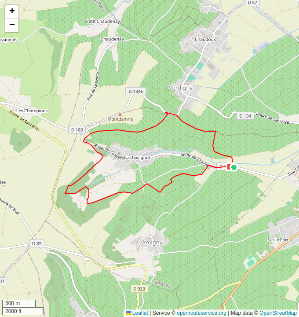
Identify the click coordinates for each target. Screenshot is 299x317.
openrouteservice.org (201, 313)
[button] (234, 167)
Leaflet (137, 313)
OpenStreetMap (278, 313)
